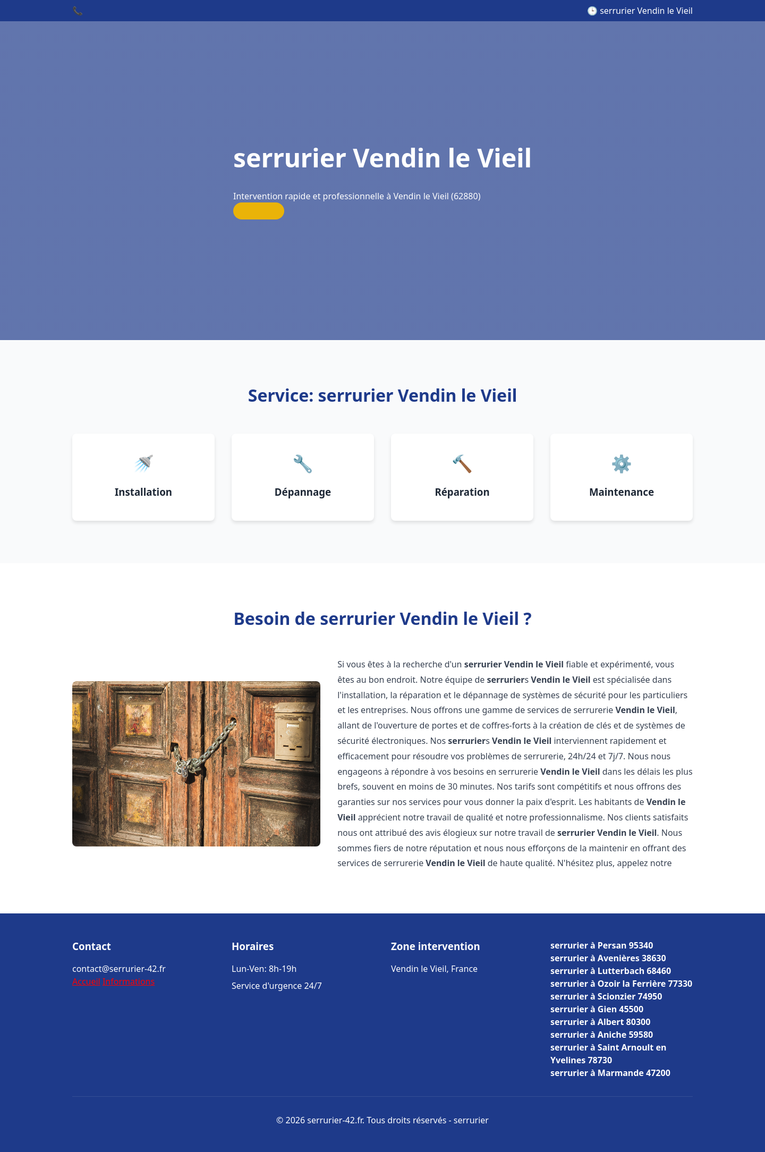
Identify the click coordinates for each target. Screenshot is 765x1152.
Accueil (86, 981)
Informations (129, 981)
